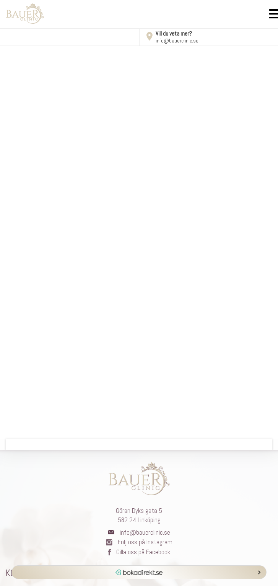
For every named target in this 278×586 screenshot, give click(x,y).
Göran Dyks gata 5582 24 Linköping (139, 515)
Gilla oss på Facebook (139, 552)
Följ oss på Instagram (139, 542)
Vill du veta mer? (168, 34)
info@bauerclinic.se (177, 40)
